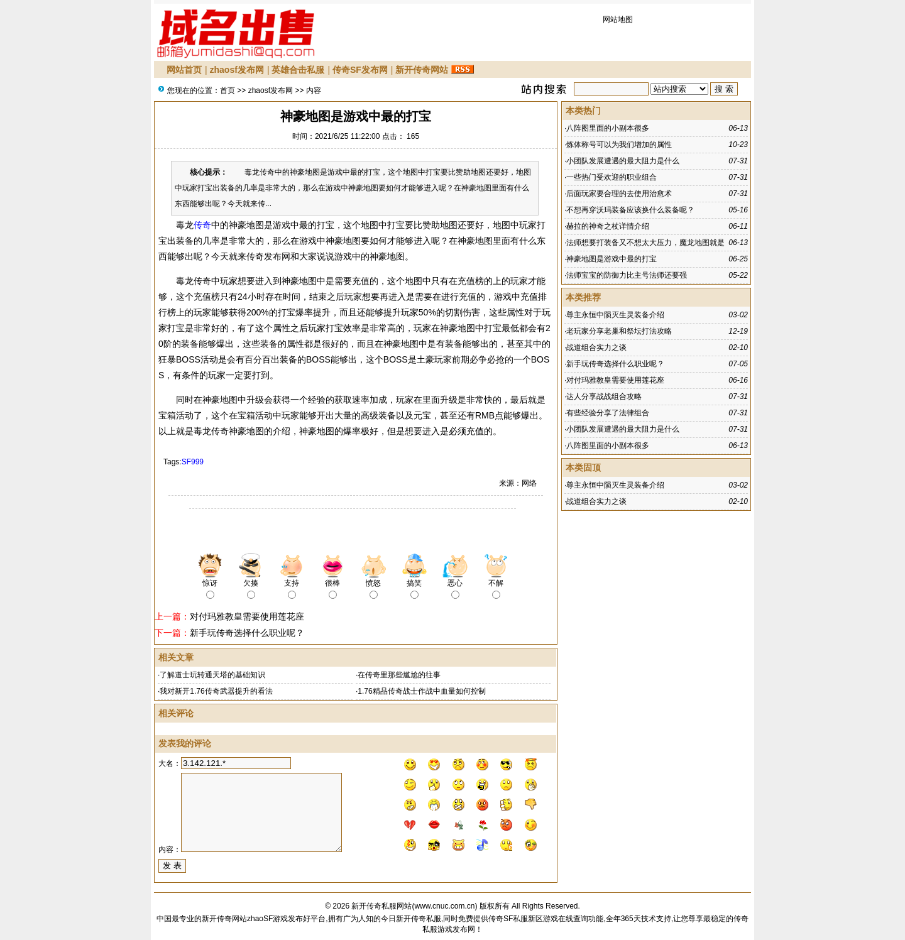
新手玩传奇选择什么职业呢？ (247, 633)
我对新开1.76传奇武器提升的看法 (216, 691)
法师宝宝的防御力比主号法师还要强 (626, 275)
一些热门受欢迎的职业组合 (611, 177)
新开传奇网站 (421, 70)
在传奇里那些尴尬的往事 (399, 674)
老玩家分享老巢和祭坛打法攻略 (619, 331)
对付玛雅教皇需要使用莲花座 (247, 616)
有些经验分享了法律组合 (607, 412)
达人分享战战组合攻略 (604, 396)
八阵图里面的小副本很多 (607, 128)
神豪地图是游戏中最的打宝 (611, 258)
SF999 (193, 461)
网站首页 (184, 70)
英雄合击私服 (298, 70)
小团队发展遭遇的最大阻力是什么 (622, 160)
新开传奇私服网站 (381, 906)
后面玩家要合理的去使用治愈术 (619, 193)
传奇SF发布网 (360, 70)
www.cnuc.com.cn (444, 906)
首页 (227, 90)
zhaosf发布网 (237, 70)
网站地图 (618, 19)
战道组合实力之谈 (596, 347)
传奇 (202, 225)
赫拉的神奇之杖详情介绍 (607, 226)
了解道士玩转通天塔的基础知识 (212, 674)
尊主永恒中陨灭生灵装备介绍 (615, 314)
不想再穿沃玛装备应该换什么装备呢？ (630, 209)
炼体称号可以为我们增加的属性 (619, 144)
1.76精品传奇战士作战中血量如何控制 (421, 691)
